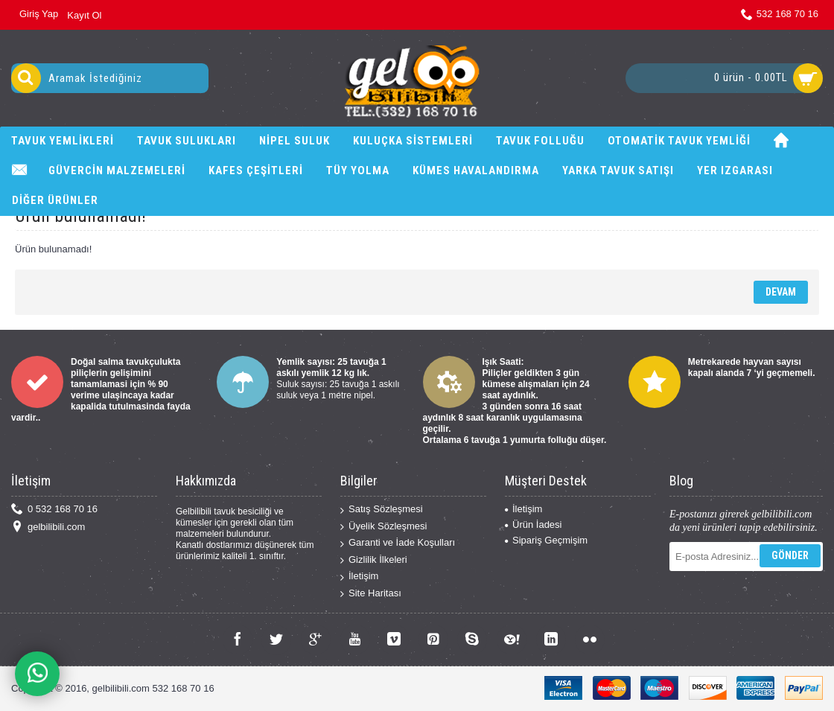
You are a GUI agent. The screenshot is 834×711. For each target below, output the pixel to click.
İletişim (359, 576)
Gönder (790, 555)
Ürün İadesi (533, 524)
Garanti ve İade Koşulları (397, 543)
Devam (780, 292)
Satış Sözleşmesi (381, 509)
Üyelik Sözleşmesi (383, 526)
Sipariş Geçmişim (546, 540)
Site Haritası (370, 593)
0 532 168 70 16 (54, 509)
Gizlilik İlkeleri (373, 560)
